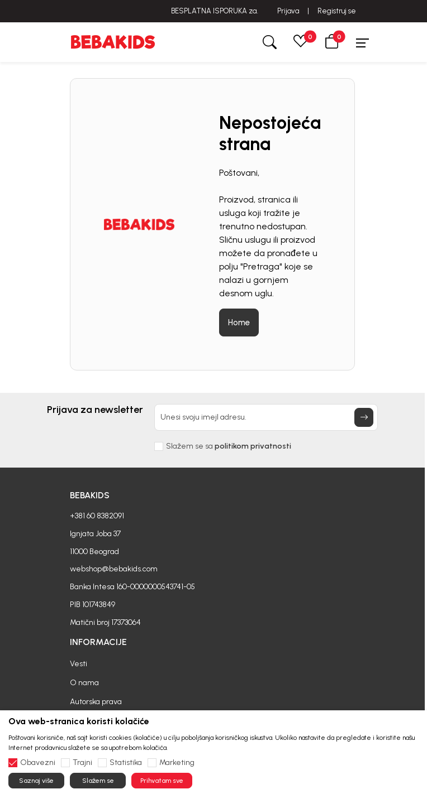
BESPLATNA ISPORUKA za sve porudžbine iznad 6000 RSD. (214, 11)
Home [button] (239, 322)
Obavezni (37, 763)
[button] (332, 42)
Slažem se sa (228, 446)
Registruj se (336, 11)
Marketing (176, 763)
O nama (84, 682)
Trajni (82, 763)
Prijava (288, 11)
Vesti (78, 663)
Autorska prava (96, 701)
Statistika (126, 763)
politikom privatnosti (253, 446)
